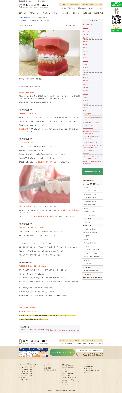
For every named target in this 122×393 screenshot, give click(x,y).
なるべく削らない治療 (90, 194)
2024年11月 (86, 51)
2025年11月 (86, 41)
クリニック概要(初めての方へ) (32, 13)
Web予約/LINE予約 (88, 180)
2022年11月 (86, 74)
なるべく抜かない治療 (90, 191)
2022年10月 (86, 77)
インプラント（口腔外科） (91, 253)
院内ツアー (87, 208)
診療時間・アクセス (89, 211)
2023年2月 (85, 67)
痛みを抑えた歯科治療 (90, 201)
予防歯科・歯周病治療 (90, 229)
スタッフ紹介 (66, 13)
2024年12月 (86, 47)
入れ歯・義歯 (88, 263)
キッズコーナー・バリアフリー (51, 13)
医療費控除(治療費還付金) (91, 270)
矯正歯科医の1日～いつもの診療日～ (91, 122)
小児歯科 (86, 239)
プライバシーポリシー (90, 215)
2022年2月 (85, 100)
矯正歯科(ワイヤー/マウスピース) (93, 256)
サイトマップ (88, 372)
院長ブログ (85, 34)
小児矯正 (86, 236)
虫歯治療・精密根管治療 (90, 232)
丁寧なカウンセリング (90, 197)
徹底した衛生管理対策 (90, 204)
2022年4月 (85, 94)
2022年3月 (85, 97)
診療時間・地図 (97, 13)
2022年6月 (85, 87)
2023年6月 (85, 64)
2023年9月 (85, 61)
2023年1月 (85, 71)
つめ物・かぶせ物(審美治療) (91, 250)
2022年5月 (85, 90)
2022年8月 (85, 80)
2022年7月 (85, 84)
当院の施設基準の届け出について (92, 277)
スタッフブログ (86, 31)
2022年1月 (85, 104)
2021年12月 (86, 107)
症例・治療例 (87, 274)
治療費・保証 (87, 13)
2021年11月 (86, 110)
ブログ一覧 (87, 222)
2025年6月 (85, 44)
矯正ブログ (76, 25)
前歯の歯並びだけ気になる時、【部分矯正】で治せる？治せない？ (38, 329)
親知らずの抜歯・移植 (90, 243)
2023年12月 (86, 54)
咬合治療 (86, 260)
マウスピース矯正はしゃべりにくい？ (91, 142)
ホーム (21, 13)
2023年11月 (86, 57)
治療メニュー (76, 13)
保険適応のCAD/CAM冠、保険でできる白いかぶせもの (63, 330)
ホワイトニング (88, 246)
